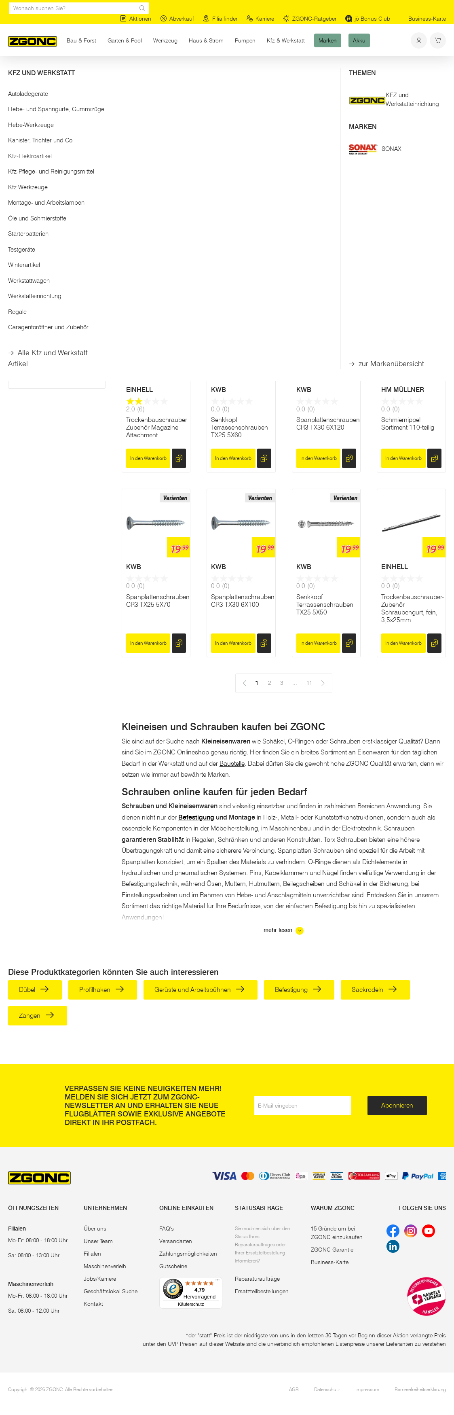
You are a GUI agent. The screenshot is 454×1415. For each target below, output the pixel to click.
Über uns (95, 1228)
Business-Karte (427, 18)
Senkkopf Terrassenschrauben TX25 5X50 (324, 604)
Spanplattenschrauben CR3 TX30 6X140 (413, 254)
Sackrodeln (374, 989)
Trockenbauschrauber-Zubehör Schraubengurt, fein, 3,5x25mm (412, 608)
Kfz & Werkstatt (286, 40)
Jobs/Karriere (100, 1278)
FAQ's (166, 1228)
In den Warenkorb (148, 281)
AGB (294, 1389)
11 (269, 119)
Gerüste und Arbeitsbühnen (199, 989)
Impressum (367, 1389)
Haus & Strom (206, 40)
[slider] (17, 131)
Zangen (36, 1015)
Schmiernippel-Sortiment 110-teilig (407, 423)
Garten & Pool (125, 40)
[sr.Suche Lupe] (142, 8)
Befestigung (103, 72)
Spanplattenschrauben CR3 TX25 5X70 (158, 600)
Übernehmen (57, 177)
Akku (359, 40)
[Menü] (217, 1282)
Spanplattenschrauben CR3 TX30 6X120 (328, 423)
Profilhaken (101, 989)
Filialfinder (220, 18)
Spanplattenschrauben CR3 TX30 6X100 (243, 600)
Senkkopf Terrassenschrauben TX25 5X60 (239, 427)
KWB (133, 221)
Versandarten (175, 1241)
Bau (73, 72)
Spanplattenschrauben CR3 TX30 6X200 (158, 254)
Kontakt (93, 1304)
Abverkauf (177, 18)
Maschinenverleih (105, 1266)
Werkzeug (165, 40)
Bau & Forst (81, 40)
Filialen (92, 1253)
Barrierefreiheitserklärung (420, 1389)
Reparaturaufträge (257, 1278)
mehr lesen (284, 931)
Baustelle (232, 763)
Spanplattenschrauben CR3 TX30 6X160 (328, 254)
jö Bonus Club (367, 18)
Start (13, 72)
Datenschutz (327, 1389)
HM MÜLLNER (402, 390)
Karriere (260, 18)
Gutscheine (173, 1266)
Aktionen (135, 18)
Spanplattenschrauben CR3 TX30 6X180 (243, 254)
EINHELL (139, 390)
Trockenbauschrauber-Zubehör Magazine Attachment (157, 427)
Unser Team (98, 1241)
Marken (328, 40)
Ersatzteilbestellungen (262, 1291)
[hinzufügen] (179, 281)
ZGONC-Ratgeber (309, 18)
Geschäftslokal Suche (110, 1291)
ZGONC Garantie (332, 1249)
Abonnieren (397, 1105)
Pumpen (245, 40)
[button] (56, 104)
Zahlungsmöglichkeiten (188, 1253)
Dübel (34, 989)
